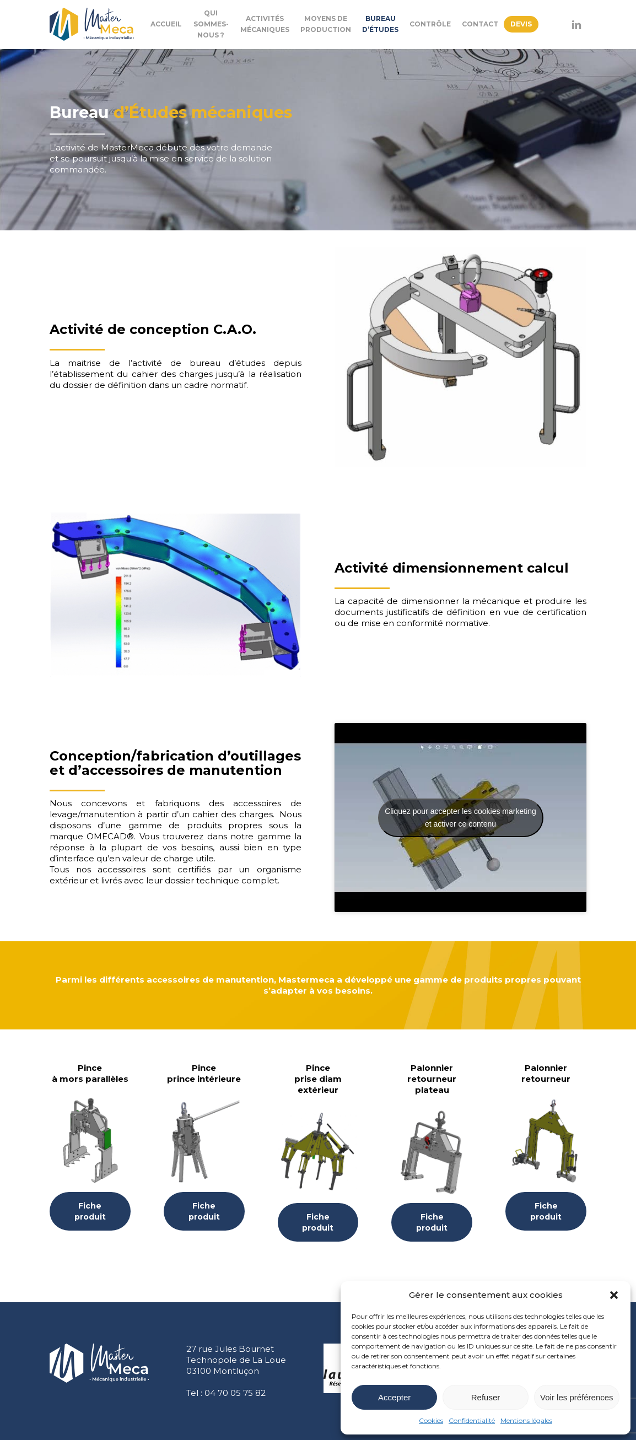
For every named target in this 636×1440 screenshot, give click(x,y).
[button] (613, 1295)
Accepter (394, 1397)
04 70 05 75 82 (235, 1393)
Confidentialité (472, 1420)
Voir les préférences (576, 1397)
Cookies (431, 1420)
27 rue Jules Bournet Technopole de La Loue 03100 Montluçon (236, 1360)
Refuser (485, 1397)
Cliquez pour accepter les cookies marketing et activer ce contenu (460, 817)
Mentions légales (526, 1420)
